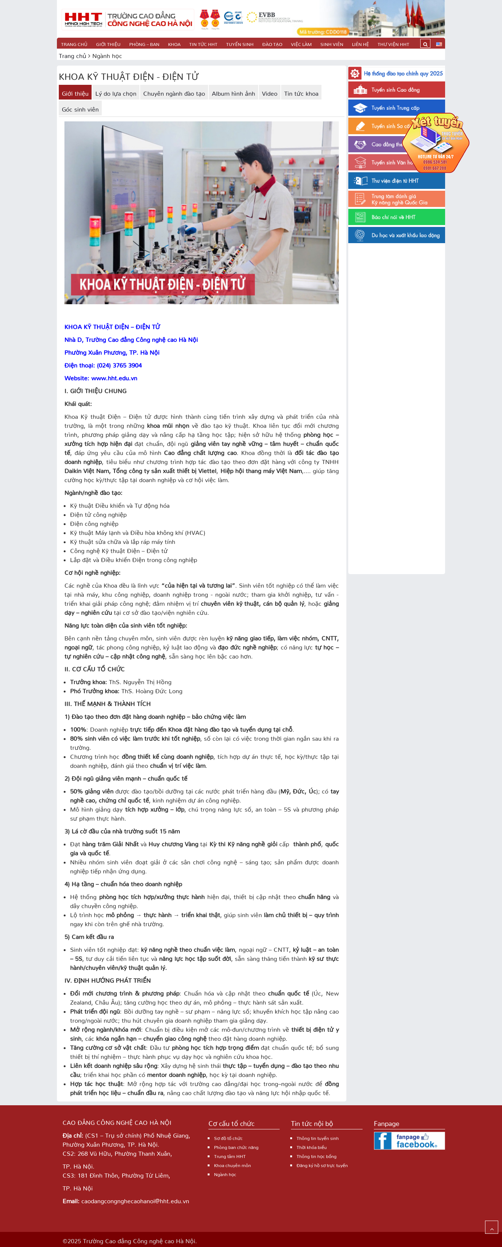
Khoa (174, 43)
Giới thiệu (108, 43)
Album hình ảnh (233, 92)
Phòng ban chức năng (236, 1146)
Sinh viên (331, 43)
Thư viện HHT (393, 43)
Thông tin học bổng (317, 1155)
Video (269, 92)
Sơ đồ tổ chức (228, 1137)
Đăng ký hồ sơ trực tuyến (322, 1164)
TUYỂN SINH (240, 43)
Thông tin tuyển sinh (318, 1137)
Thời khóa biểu (312, 1146)
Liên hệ (360, 43)
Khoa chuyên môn (232, 1164)
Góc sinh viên (80, 108)
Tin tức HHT (203, 43)
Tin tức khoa (301, 92)
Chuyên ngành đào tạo (174, 92)
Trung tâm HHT (230, 1155)
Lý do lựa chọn (115, 92)
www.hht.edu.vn (114, 376)
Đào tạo (272, 43)
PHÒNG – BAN (144, 43)
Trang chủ (74, 43)
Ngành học (225, 1173)
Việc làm (301, 43)
